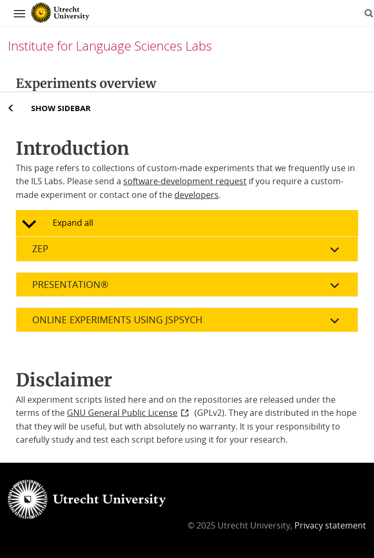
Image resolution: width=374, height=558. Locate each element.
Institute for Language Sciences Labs (110, 45)
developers (196, 195)
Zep (40, 248)
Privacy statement (330, 525)
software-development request (185, 181)
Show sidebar (61, 108)
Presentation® (70, 284)
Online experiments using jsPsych (117, 319)
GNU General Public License (122, 412)
